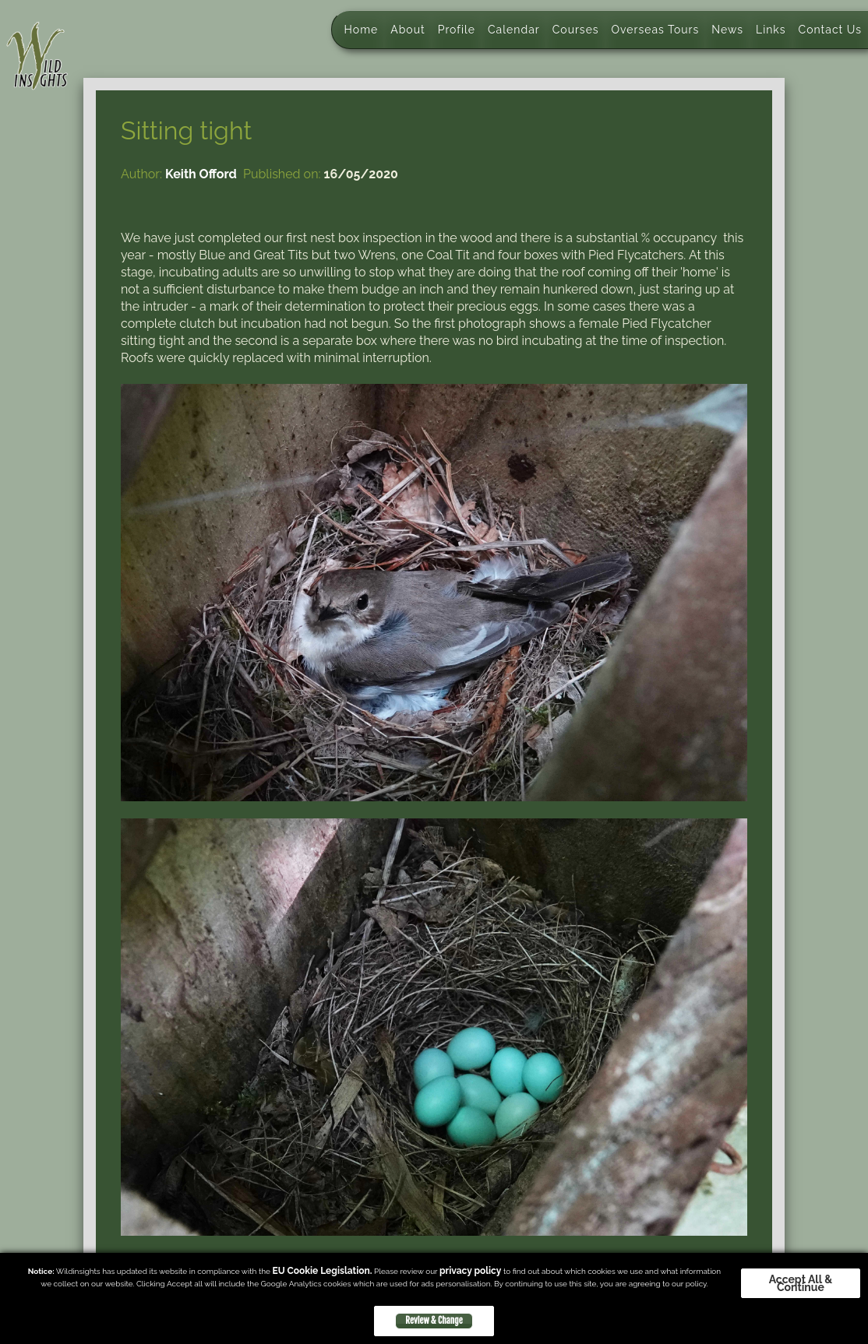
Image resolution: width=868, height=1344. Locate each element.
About (407, 29)
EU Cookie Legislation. (322, 1270)
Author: (141, 174)
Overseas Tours (656, 29)
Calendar (514, 29)
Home (361, 29)
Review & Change (433, 1320)
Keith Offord (201, 174)
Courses (575, 29)
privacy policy (470, 1270)
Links (771, 29)
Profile (456, 29)
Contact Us (830, 29)
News (727, 29)
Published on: (282, 174)
